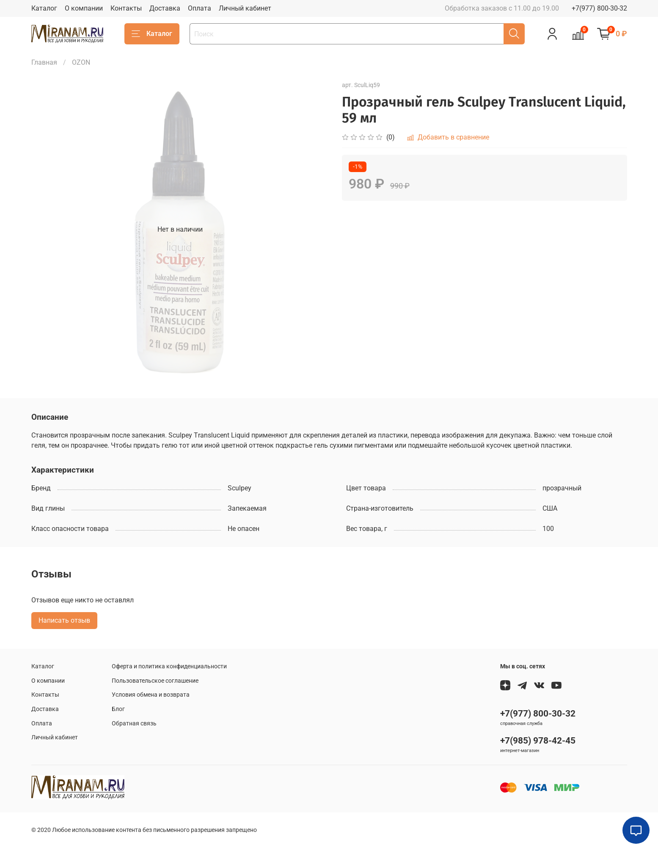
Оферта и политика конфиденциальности (169, 666)
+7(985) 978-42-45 (537, 741)
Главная (44, 62)
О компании (84, 8)
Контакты (126, 8)
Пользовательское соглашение (155, 680)
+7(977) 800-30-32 (599, 8)
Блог (118, 709)
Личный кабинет (245, 8)
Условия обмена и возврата (151, 694)
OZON (81, 62)
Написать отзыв (64, 620)
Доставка (164, 8)
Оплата (199, 8)
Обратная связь (134, 723)
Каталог (44, 8)
